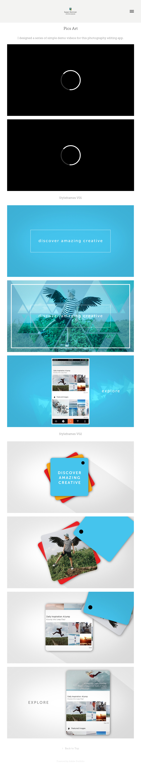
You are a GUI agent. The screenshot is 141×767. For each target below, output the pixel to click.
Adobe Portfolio (76, 761)
